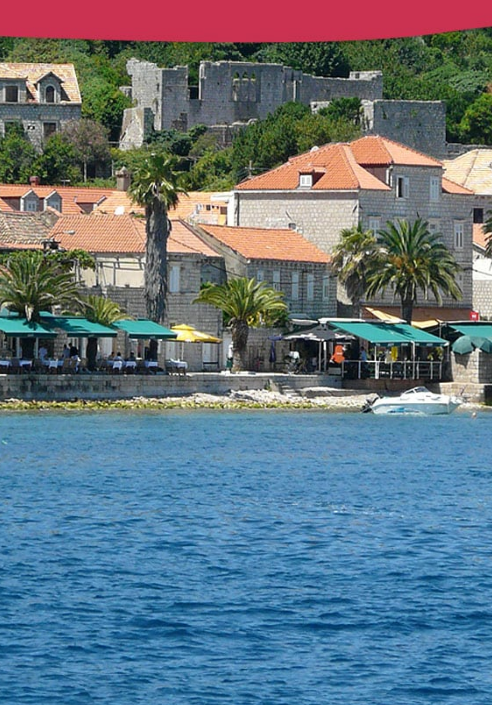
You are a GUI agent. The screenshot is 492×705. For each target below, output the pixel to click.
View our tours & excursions (70, 663)
